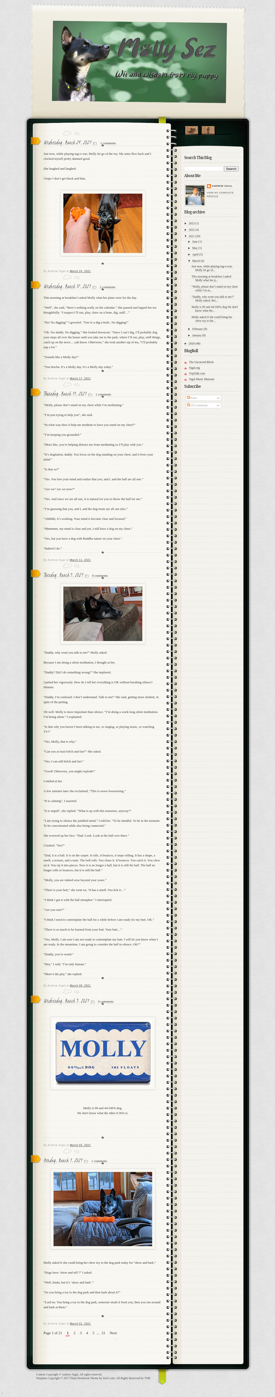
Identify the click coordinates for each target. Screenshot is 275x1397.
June (195, 241)
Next (113, 1333)
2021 (192, 236)
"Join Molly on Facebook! (208, 129)
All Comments (197, 405)
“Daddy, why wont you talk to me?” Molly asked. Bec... (212, 298)
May (195, 248)
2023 (192, 223)
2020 (192, 343)
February (197, 329)
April (195, 254)
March (196, 261)
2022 (192, 229)
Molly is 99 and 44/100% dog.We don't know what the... (214, 308)
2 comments (107, 287)
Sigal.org (194, 367)
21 (103, 1333)
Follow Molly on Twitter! (191, 129)
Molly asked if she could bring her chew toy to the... (211, 318)
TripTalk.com (197, 373)
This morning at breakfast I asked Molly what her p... (211, 278)
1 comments (108, 143)
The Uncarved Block (201, 362)
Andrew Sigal (222, 186)
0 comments (100, 575)
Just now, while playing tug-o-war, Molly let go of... (211, 268)
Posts (192, 398)
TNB (147, 1378)
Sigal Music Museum (202, 379)
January (196, 335)
